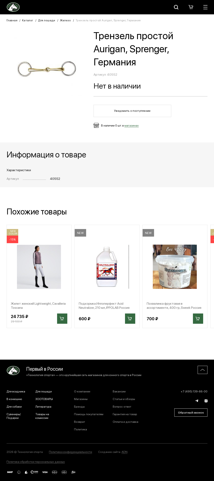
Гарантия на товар (125, 414)
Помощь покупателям (88, 414)
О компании (82, 391)
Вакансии (119, 391)
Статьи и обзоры (124, 399)
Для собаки (14, 406)
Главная (12, 20)
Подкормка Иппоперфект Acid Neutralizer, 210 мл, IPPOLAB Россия (104, 305)
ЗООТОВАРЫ (44, 399)
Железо (65, 20)
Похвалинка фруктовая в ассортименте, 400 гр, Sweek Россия (174, 305)
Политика (80, 429)
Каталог (27, 20)
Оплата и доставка (125, 421)
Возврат (79, 421)
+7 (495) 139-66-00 (194, 391)
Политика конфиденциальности (70, 452)
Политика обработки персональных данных (36, 461)
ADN (124, 452)
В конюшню (14, 399)
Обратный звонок (191, 412)
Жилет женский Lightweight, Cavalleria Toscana (38, 305)
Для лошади (46, 20)
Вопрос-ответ (122, 406)
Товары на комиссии (42, 415)
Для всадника (16, 391)
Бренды (79, 406)
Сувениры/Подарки (14, 415)
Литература (43, 406)
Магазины (81, 399)
